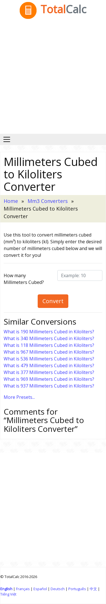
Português (77, 588)
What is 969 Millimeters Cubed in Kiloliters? (49, 379)
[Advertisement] (52, 78)
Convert (53, 301)
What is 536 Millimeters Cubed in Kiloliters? (49, 359)
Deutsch (58, 588)
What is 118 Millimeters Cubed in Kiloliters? (49, 345)
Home (11, 201)
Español (40, 588)
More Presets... (19, 397)
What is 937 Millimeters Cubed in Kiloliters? (49, 386)
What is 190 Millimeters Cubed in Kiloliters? (49, 332)
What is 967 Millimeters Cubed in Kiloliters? (49, 352)
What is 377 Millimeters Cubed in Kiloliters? (49, 372)
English (6, 588)
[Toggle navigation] (6, 139)
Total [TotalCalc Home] (53, 9)
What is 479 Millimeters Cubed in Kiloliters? (49, 365)
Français (23, 588)
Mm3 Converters (48, 201)
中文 (93, 588)
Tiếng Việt (8, 594)
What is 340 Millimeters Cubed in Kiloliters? (49, 338)
